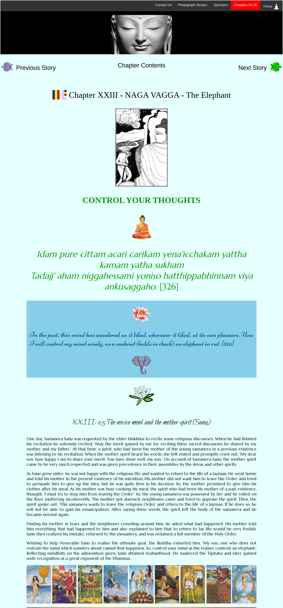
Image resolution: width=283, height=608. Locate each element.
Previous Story (28, 67)
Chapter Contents (141, 65)
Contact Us (163, 5)
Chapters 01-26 (245, 5)
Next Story (260, 67)
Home (271, 6)
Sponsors (221, 5)
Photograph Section (192, 5)
